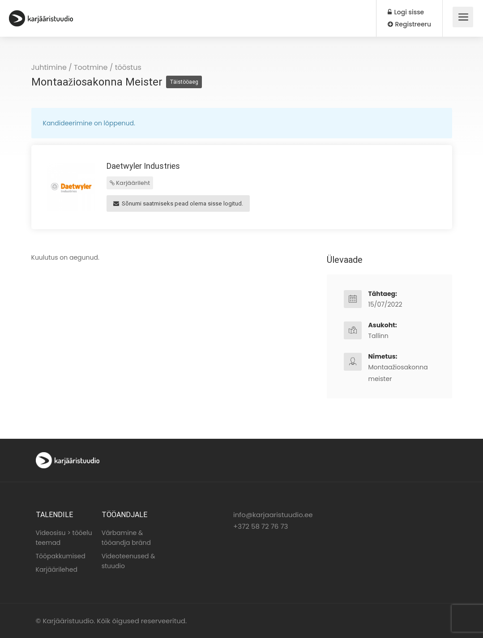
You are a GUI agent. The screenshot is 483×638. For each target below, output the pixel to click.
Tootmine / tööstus (107, 67)
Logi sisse (406, 12)
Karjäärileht (130, 183)
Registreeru (409, 24)
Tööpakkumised (60, 556)
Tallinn (378, 335)
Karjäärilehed (56, 569)
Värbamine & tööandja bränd (126, 537)
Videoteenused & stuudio (128, 561)
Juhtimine (49, 67)
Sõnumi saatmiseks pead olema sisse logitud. (178, 203)
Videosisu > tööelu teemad (64, 537)
